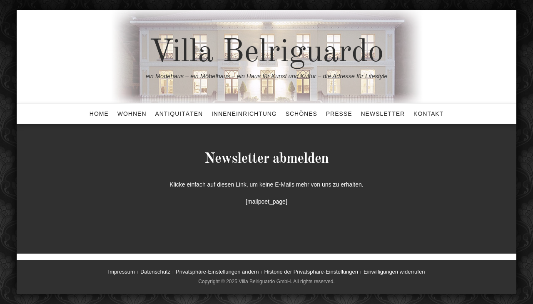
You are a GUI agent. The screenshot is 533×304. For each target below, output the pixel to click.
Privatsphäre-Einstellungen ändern (217, 272)
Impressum (121, 272)
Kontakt (428, 113)
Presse (339, 113)
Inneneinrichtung (244, 113)
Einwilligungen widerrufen (394, 272)
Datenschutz (155, 272)
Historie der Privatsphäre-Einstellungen (311, 272)
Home (99, 113)
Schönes (301, 113)
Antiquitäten (179, 113)
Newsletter (383, 113)
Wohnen (132, 113)
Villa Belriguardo (266, 53)
